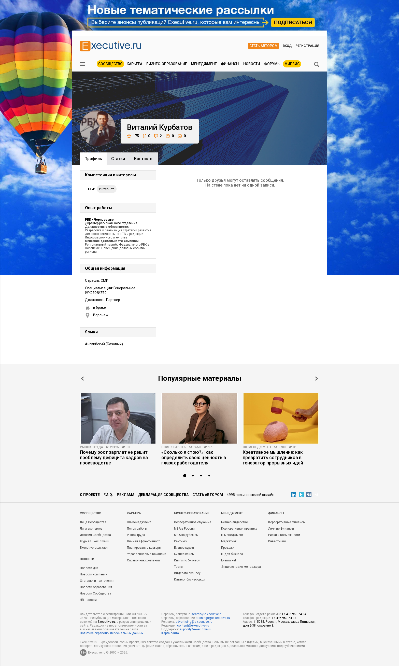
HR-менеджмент (257, 447)
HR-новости (88, 600)
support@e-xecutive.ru (195, 629)
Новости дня (89, 568)
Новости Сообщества (95, 593)
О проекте (90, 495)
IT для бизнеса (232, 554)
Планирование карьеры (144, 547)
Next (316, 378)
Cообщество (90, 513)
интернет (106, 189)
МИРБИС (292, 64)
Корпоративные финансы (286, 522)
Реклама (125, 495)
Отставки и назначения (97, 581)
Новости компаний (93, 574)
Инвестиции (277, 541)
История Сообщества (95, 535)
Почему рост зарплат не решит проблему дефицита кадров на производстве (114, 457)
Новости (251, 64)
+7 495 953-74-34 (294, 614)
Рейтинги (180, 541)
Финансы (230, 64)
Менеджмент (204, 64)
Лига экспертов (91, 528)
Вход (287, 46)
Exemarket (228, 560)
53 (128, 447)
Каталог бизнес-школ (189, 579)
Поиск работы (174, 447)
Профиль (93, 158)
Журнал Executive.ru (94, 541)
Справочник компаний (143, 560)
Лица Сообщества (93, 522)
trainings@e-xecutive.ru (213, 618)
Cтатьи (118, 158)
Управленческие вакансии (146, 554)
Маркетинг (228, 541)
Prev (82, 378)
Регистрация (307, 46)
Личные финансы (281, 528)
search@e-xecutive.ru (206, 614)
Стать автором (263, 46)
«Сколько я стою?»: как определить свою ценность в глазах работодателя (193, 457)
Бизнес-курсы (184, 547)
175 (133, 136)
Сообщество (110, 64)
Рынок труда (91, 447)
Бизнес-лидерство (234, 522)
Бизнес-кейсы (184, 554)
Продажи (227, 547)
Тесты (178, 567)
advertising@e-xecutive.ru (194, 622)
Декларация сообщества (163, 495)
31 (295, 447)
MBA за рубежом (186, 535)
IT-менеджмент (232, 535)
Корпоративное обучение (192, 522)
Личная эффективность (144, 541)
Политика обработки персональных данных (111, 633)
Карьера (134, 64)
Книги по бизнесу (187, 560)
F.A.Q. (108, 495)
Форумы (272, 64)
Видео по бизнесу (187, 573)
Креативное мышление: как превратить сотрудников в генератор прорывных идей (273, 457)
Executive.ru (106, 622)
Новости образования (96, 587)
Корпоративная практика (239, 528)
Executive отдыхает (94, 547)
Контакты (143, 158)
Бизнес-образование (166, 64)
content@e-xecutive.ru (193, 625)
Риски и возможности (284, 535)
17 (210, 447)
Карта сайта (170, 633)
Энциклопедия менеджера (241, 567)
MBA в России (184, 528)
